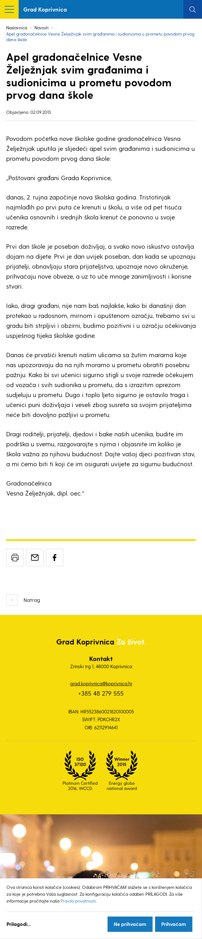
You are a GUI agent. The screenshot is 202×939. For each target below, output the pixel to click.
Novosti (41, 27)
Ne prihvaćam (130, 924)
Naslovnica (16, 27)
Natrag (32, 600)
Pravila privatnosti (78, 900)
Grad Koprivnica (45, 9)
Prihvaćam (173, 924)
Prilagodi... (19, 924)
